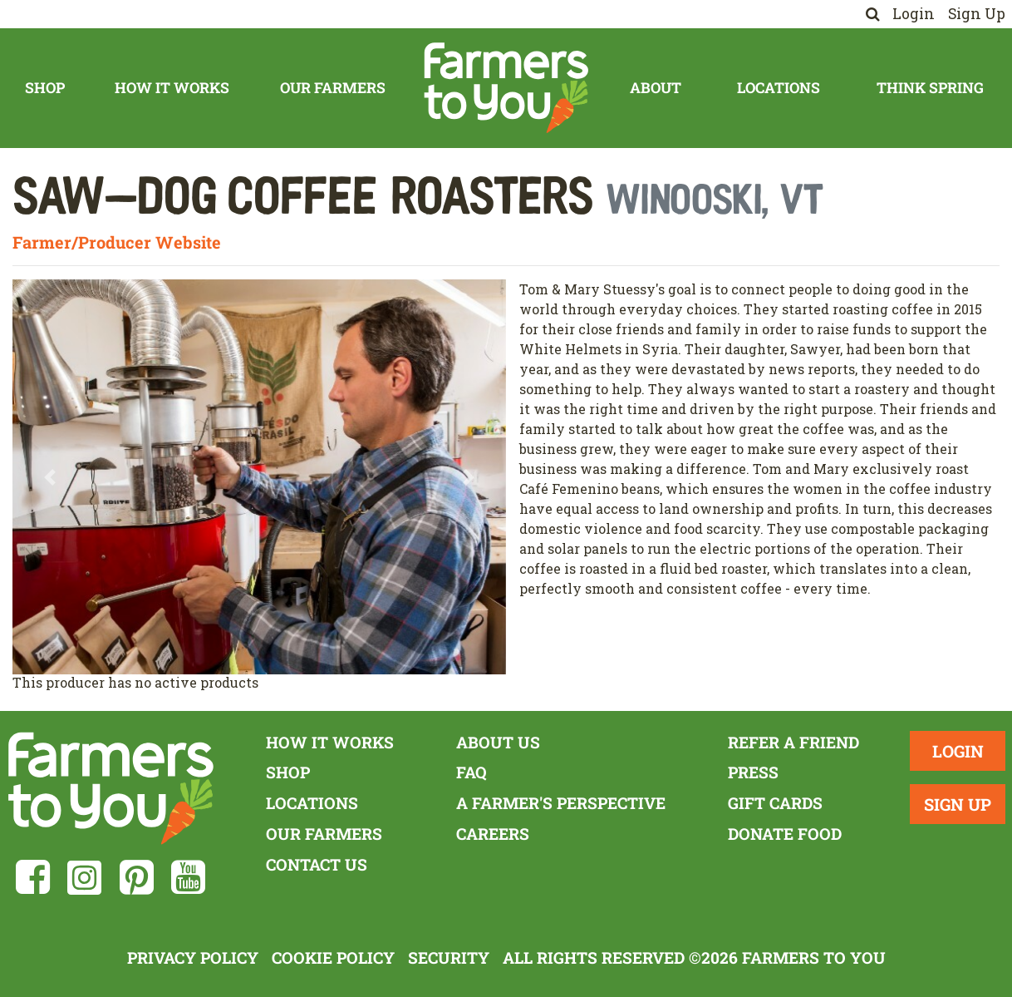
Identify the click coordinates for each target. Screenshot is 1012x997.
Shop (45, 87)
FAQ (471, 772)
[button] (49, 476)
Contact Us (316, 864)
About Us (498, 742)
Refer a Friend (793, 742)
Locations (778, 87)
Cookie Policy (333, 957)
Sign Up (976, 13)
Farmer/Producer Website (116, 242)
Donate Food (785, 833)
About (655, 87)
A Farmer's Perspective (561, 802)
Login (913, 13)
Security (448, 957)
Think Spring (930, 87)
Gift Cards (775, 802)
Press (753, 772)
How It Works (172, 87)
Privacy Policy (192, 957)
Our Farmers (333, 87)
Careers (492, 833)
